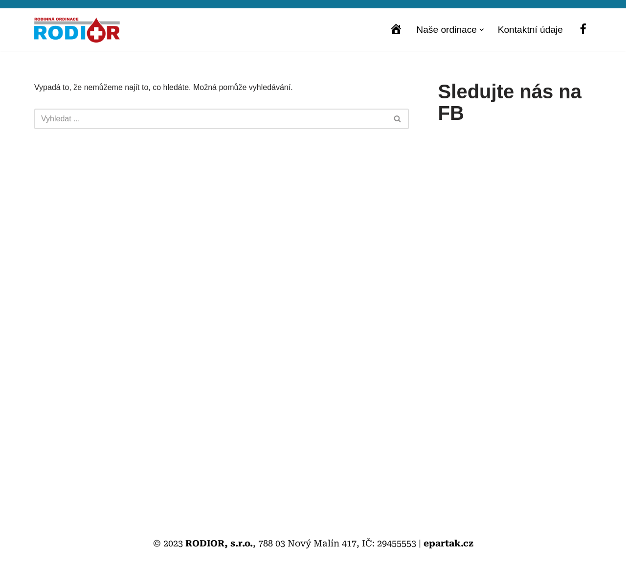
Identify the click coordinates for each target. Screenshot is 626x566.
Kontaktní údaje (530, 29)
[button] (481, 29)
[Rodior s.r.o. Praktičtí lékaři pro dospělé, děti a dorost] (77, 30)
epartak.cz (448, 543)
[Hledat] (210, 119)
